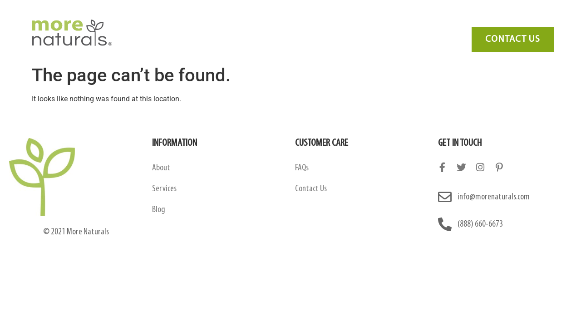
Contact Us (440, 20)
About (161, 168)
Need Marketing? (504, 20)
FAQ (361, 20)
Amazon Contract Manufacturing (236, 20)
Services (322, 20)
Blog (395, 20)
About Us (148, 20)
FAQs (302, 168)
